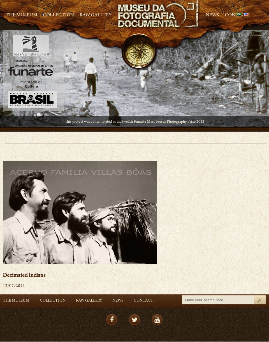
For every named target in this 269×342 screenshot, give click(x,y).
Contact (143, 301)
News (212, 15)
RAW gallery (96, 15)
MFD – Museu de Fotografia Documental (158, 14)
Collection (58, 15)
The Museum (21, 15)
